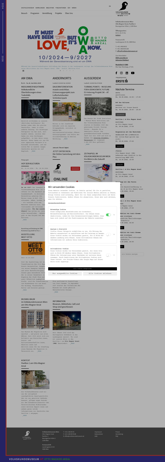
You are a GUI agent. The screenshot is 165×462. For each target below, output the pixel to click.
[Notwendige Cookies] (108, 214)
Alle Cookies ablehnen (100, 273)
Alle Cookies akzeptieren (83, 268)
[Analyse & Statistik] (108, 234)
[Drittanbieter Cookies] (108, 255)
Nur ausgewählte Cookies (65, 273)
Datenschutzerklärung (56, 203)
